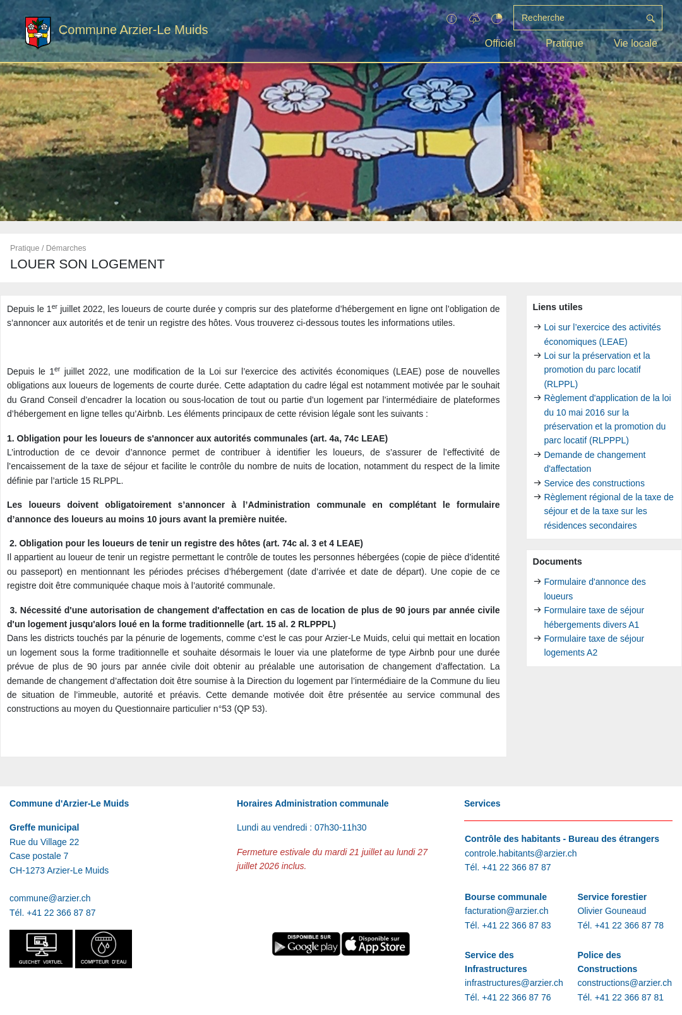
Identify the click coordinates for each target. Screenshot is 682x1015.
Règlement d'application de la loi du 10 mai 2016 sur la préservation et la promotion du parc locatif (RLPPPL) (607, 419)
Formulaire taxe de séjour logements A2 (594, 646)
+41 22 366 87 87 (61, 913)
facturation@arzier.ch (507, 911)
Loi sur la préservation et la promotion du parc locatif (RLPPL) (597, 370)
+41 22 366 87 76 (516, 997)
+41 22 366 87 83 (516, 925)
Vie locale (635, 43)
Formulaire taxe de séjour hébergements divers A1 (594, 617)
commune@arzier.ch (50, 898)
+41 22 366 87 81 (629, 997)
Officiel (500, 43)
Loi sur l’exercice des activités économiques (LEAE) (602, 334)
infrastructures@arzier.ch (514, 983)
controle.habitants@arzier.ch (521, 853)
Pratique (564, 43)
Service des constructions (594, 483)
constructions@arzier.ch (624, 983)
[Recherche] (576, 17)
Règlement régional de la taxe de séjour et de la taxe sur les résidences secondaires (608, 511)
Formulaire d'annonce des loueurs (594, 589)
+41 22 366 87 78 (629, 925)
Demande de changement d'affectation (594, 462)
